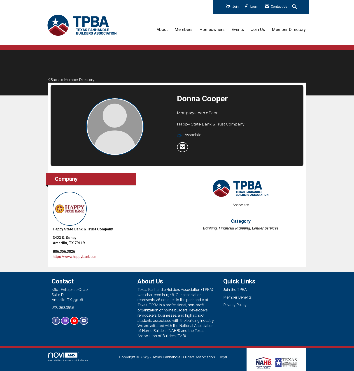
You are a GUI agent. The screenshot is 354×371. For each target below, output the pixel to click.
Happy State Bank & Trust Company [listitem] (83, 211)
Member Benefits (237, 297)
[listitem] (182, 147)
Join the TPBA (235, 290)
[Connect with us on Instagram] (65, 321)
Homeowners (212, 29)
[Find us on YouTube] (74, 321)
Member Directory (289, 29)
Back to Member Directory (71, 80)
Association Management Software (68, 356)
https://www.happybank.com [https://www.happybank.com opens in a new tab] (75, 257)
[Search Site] (295, 7)
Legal (222, 357)
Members (184, 29)
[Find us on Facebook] (56, 321)
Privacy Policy (235, 305)
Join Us (258, 29)
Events (237, 29)
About (162, 29)
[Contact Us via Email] (83, 321)
